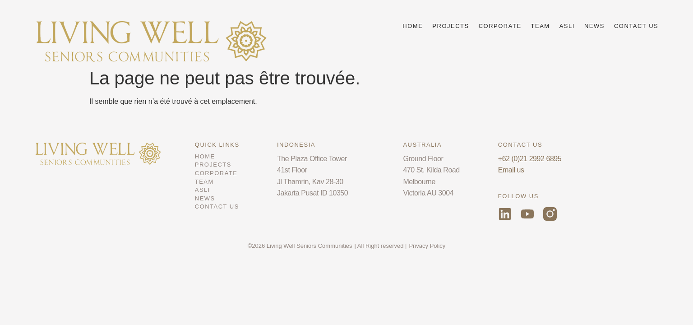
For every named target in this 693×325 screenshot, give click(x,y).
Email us (511, 170)
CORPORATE (500, 26)
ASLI (567, 26)
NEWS (594, 26)
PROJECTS (450, 26)
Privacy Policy (427, 245)
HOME (412, 26)
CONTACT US (636, 26)
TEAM (540, 26)
